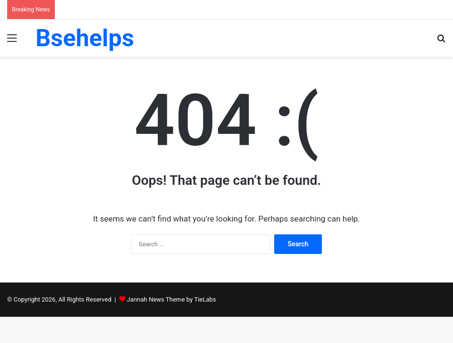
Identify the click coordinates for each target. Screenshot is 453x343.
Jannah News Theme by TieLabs (171, 299)
